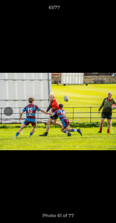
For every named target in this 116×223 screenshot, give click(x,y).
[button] (93, 9)
